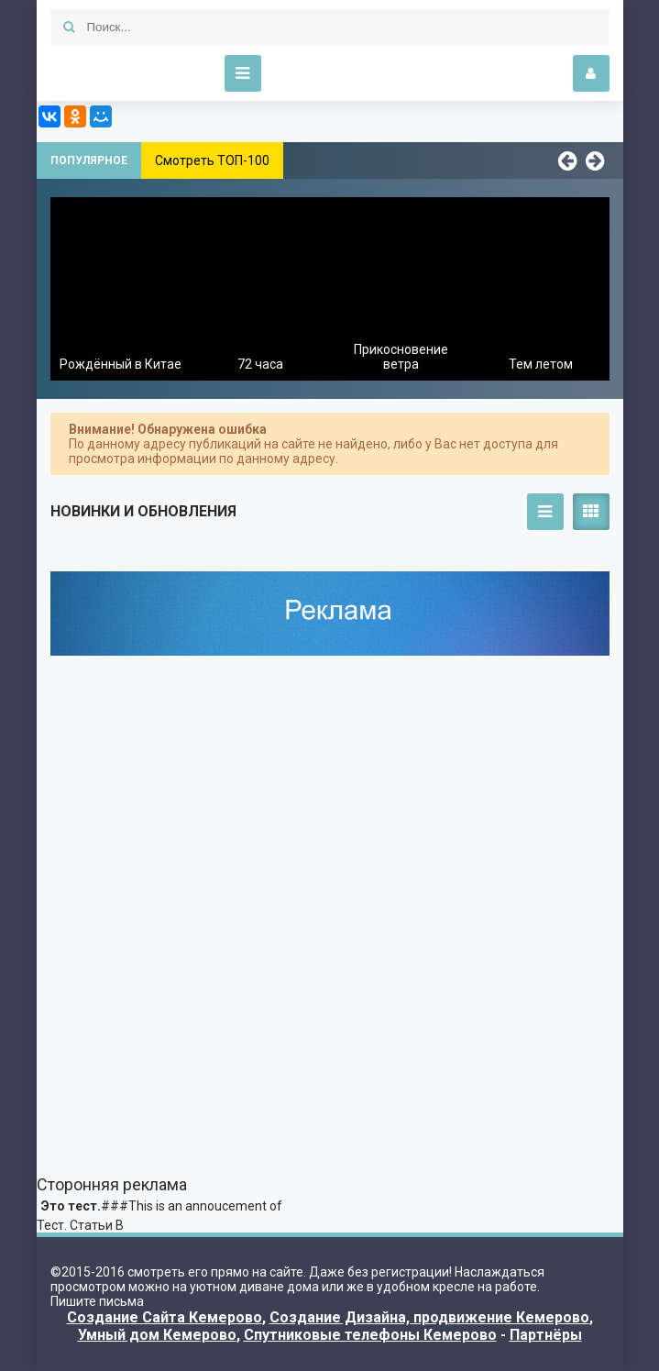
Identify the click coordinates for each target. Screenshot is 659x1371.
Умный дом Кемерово (157, 1334)
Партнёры (546, 1334)
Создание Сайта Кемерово (164, 1317)
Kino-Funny (124, 73)
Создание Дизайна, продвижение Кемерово (429, 1317)
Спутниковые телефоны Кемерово (370, 1334)
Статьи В (97, 1225)
